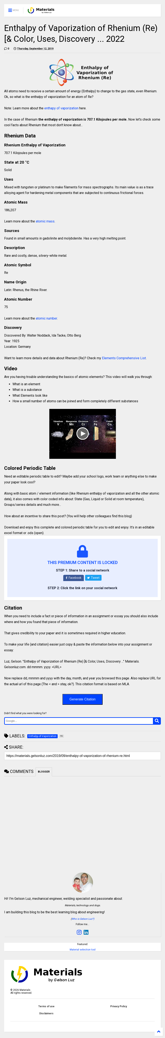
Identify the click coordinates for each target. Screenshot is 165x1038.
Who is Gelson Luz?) (83, 918)
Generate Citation (82, 699)
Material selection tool (83, 949)
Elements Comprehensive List (124, 358)
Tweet (93, 577)
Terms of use (46, 1006)
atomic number (46, 318)
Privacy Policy (118, 1006)
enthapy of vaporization (61, 108)
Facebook (73, 577)
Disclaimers (46, 1013)
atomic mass (45, 221)
